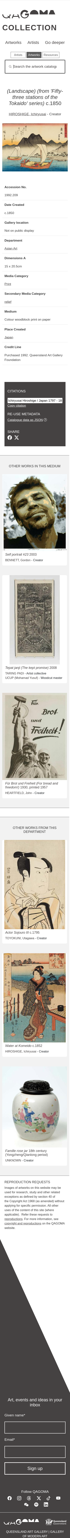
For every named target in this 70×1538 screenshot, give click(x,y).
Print (7, 284)
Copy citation (16, 405)
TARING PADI (14, 673)
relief (7, 302)
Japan (8, 337)
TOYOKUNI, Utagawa (19, 938)
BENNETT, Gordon (17, 560)
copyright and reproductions (22, 1223)
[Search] (35, 67)
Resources (51, 55)
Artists (33, 42)
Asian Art (10, 248)
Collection (29, 27)
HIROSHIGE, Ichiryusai (27, 114)
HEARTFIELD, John (18, 793)
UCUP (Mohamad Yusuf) (21, 677)
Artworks (13, 42)
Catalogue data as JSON (25, 420)
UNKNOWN (13, 1160)
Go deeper (55, 42)
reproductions (13, 1219)
